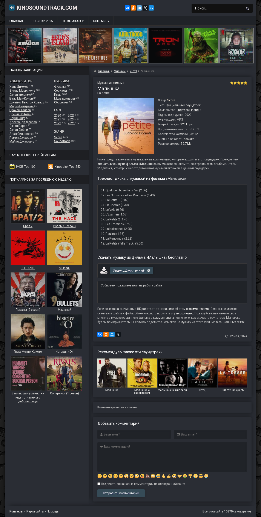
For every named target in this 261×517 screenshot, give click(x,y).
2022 (57, 123)
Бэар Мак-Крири (21, 98)
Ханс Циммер (19, 86)
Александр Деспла (23, 122)
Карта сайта (35, 511)
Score (58, 137)
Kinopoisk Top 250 (68, 167)
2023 (71, 115)
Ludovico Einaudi (188, 110)
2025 (71, 123)
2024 (71, 119)
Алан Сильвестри (21, 133)
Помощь (53, 511)
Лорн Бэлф (17, 118)
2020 (57, 115)
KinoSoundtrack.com (42, 7)
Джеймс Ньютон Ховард (27, 102)
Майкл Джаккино (21, 141)
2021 (57, 119)
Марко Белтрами (21, 106)
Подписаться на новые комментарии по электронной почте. (141, 484)
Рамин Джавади (21, 137)
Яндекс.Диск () (131, 270)
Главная (16, 21)
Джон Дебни (18, 129)
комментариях (199, 309)
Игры (57, 94)
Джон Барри (18, 126)
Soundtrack (62, 141)
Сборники (61, 102)
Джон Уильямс (20, 94)
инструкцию (184, 313)
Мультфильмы (64, 98)
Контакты (101, 21)
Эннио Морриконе (22, 90)
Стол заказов (73, 21)
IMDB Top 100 (25, 167)
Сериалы (60, 90)
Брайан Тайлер (20, 110)
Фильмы (60, 86)
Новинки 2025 (42, 21)
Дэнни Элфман (20, 114)
